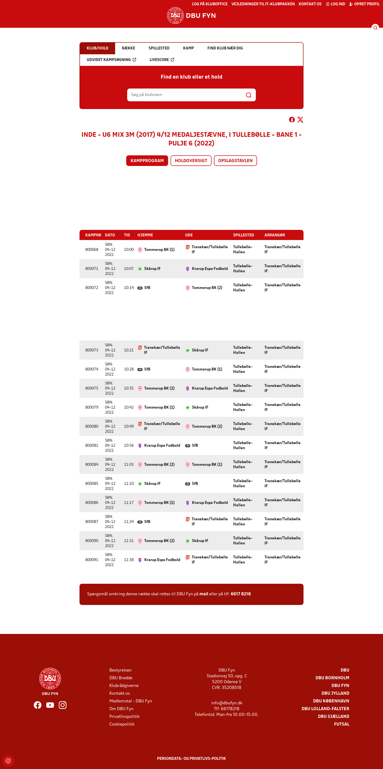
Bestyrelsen (120, 670)
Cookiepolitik (121, 724)
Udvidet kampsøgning (111, 60)
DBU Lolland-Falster (325, 709)
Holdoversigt (191, 161)
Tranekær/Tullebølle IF (210, 249)
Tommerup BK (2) (207, 287)
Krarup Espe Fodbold (210, 268)
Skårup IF (152, 268)
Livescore (162, 60)
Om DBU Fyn (121, 709)
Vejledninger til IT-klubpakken (263, 4)
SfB (147, 287)
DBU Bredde (120, 678)
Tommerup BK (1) (159, 249)
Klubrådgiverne (124, 686)
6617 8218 (241, 594)
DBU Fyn (340, 686)
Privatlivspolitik (124, 716)
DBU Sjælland (333, 716)
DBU (345, 670)
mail (203, 594)
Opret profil (364, 4)
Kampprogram (147, 161)
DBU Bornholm (332, 678)
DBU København (331, 701)
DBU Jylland (335, 693)
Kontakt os (310, 4)
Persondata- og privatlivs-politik (191, 758)
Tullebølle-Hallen (242, 249)
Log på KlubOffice (210, 4)
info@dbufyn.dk (226, 703)
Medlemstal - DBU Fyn (130, 701)
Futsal (341, 724)
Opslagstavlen (235, 161)
